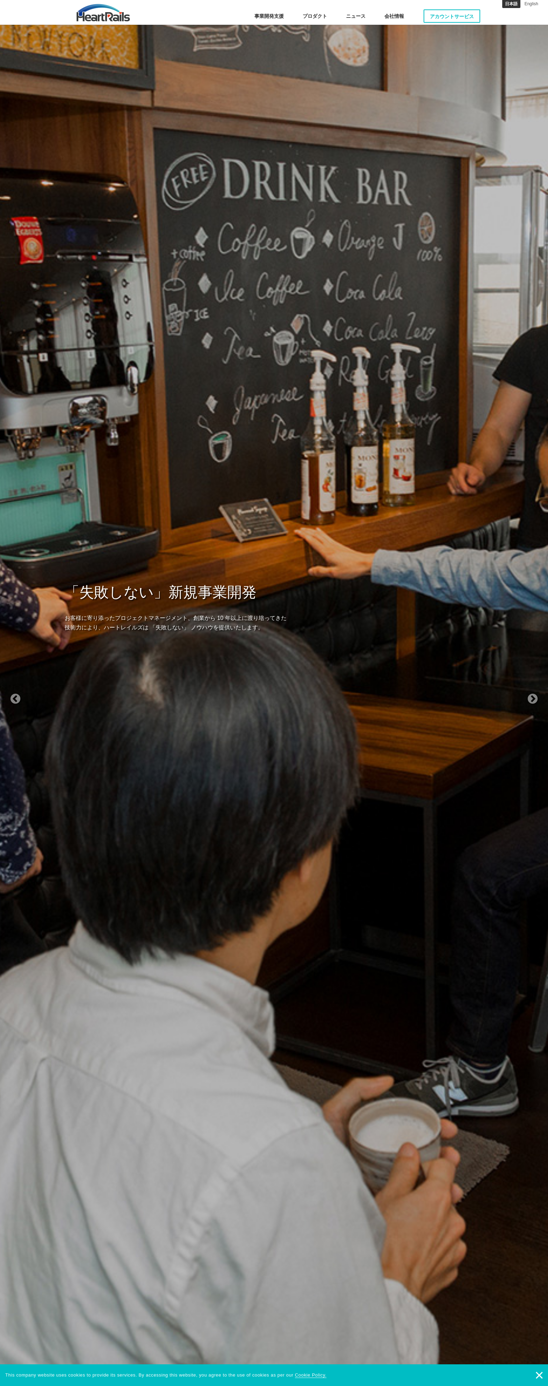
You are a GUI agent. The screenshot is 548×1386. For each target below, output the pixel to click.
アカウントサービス (452, 16)
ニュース (356, 16)
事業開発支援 (269, 16)
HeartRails (103, 12)
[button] (41, 693)
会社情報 (394, 16)
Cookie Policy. (311, 1375)
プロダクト (315, 16)
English (531, 3)
